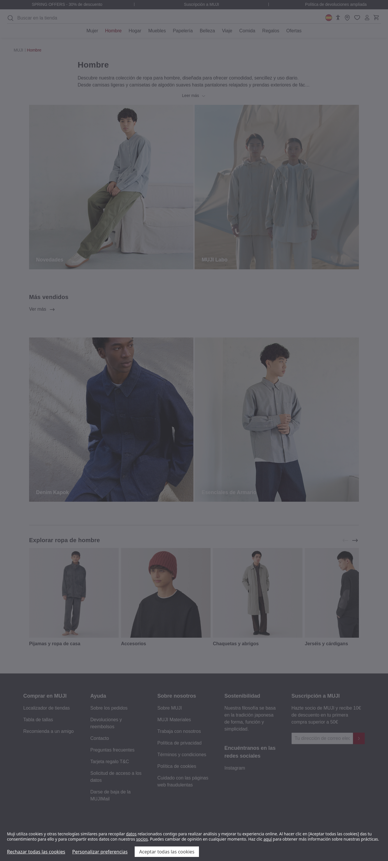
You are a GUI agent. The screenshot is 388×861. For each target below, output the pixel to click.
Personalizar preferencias (99, 851)
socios (142, 839)
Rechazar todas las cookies (36, 851)
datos (131, 834)
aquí (268, 839)
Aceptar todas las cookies (167, 851)
